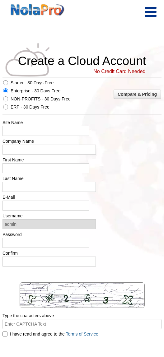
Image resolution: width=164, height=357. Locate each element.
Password (11, 234)
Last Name (13, 178)
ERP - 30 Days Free (30, 106)
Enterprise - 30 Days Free (35, 90)
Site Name (12, 122)
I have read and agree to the (54, 334)
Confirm (10, 253)
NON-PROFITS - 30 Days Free (41, 98)
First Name (13, 159)
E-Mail (8, 197)
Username (12, 215)
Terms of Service (82, 334)
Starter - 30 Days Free (32, 82)
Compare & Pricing (137, 94)
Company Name (18, 141)
